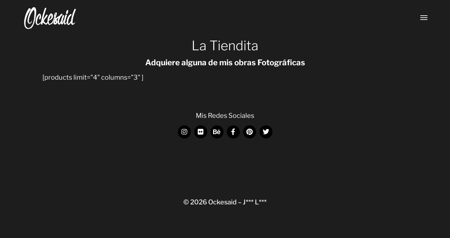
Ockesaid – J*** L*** (237, 202)
